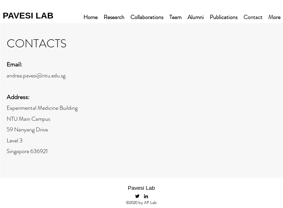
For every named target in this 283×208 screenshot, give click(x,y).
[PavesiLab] (137, 196)
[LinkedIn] (146, 196)
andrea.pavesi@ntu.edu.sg (36, 75)
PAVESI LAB (28, 15)
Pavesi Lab (141, 188)
